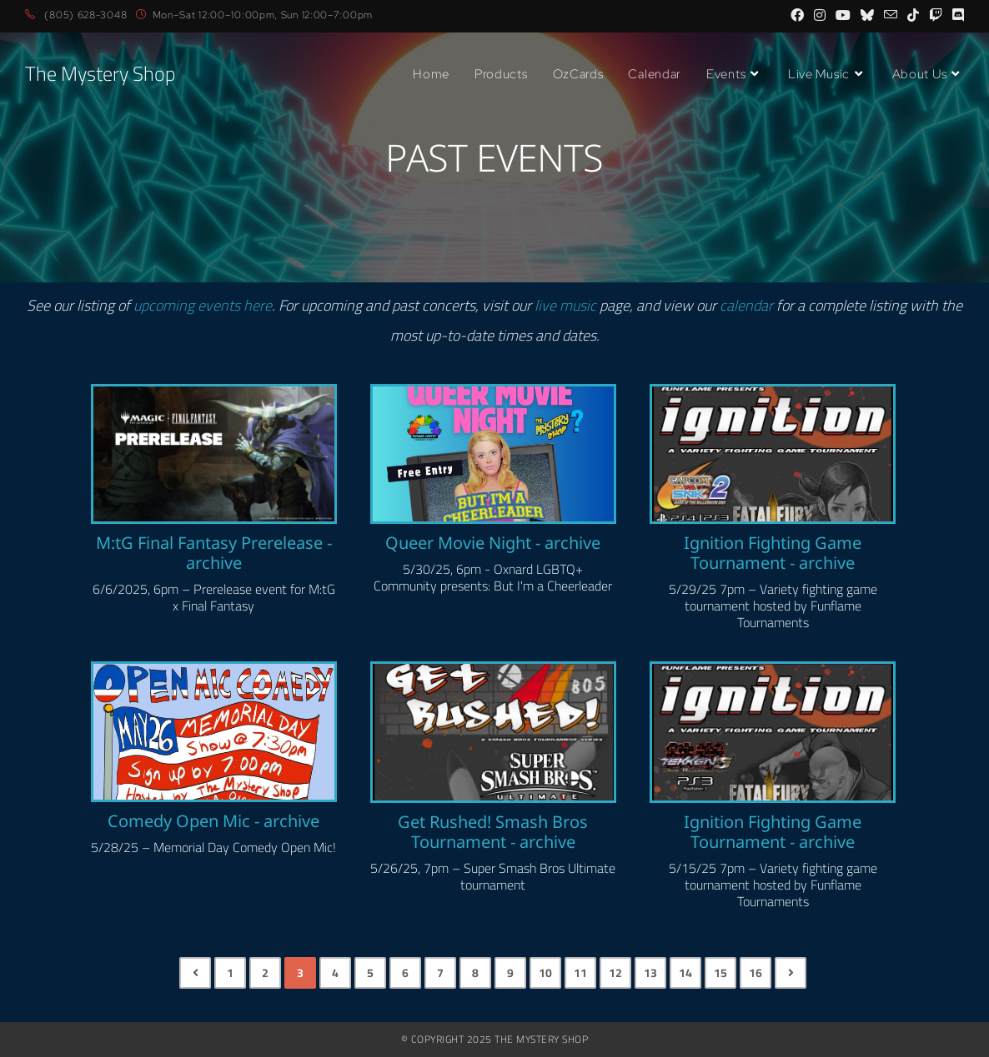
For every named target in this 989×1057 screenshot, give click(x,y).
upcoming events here (202, 305)
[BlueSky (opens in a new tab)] (867, 15)
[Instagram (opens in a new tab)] (820, 15)
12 (615, 973)
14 (685, 973)
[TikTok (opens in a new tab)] (913, 15)
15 (720, 973)
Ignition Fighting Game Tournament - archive (772, 553)
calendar (746, 305)
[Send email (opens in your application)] (890, 15)
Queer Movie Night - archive (492, 543)
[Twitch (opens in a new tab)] (935, 15)
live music (565, 305)
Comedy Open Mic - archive (213, 821)
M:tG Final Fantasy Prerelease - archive (214, 553)
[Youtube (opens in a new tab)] (843, 15)
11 (580, 973)
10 (545, 973)
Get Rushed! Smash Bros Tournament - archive (493, 832)
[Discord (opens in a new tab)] (955, 15)
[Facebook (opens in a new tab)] (797, 15)
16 (755, 973)
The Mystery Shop (100, 73)
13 (650, 973)
